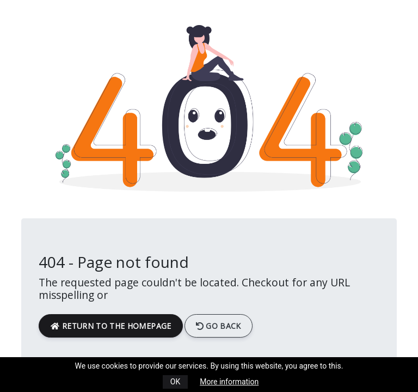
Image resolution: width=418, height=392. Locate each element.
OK (175, 381)
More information (229, 381)
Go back (218, 326)
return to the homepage (110, 326)
